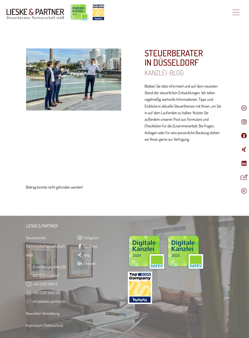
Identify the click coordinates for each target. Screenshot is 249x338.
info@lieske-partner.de (49, 301)
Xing (83, 254)
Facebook (87, 246)
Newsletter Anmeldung (42, 313)
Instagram (87, 237)
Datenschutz (54, 325)
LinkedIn (86, 263)
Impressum (34, 325)
